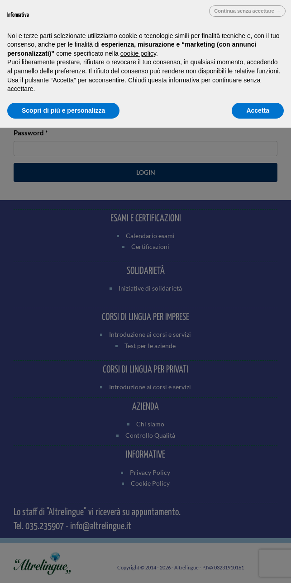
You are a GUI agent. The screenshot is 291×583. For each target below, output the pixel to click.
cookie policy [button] (138, 53)
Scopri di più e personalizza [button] (63, 110)
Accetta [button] (257, 110)
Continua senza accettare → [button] (247, 11)
